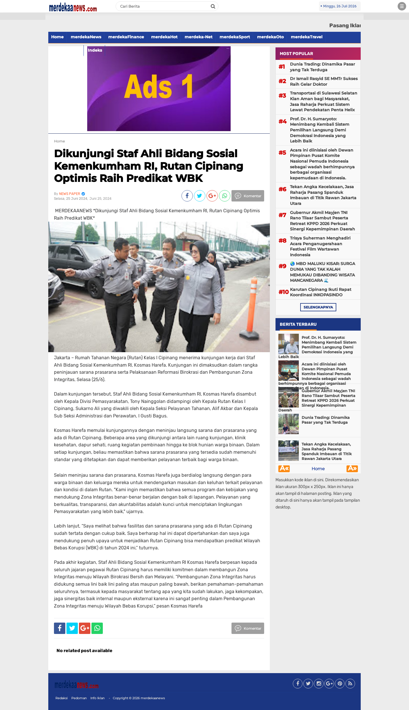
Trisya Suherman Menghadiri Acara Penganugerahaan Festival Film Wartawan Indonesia (320, 246)
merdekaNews (86, 36)
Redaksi (61, 698)
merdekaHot (164, 36)
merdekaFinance (126, 36)
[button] (22, 16)
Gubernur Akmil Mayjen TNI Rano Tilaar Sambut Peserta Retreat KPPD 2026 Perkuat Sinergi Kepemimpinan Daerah (322, 221)
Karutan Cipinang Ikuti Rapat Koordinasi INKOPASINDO (320, 292)
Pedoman (79, 698)
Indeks (95, 50)
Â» (352, 468)
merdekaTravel (306, 36)
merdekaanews (153, 698)
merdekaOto (270, 36)
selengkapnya (318, 307)
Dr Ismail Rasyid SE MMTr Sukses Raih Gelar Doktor (324, 81)
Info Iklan (97, 698)
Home (57, 36)
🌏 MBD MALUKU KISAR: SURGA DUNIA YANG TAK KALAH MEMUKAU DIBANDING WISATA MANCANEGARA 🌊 (322, 272)
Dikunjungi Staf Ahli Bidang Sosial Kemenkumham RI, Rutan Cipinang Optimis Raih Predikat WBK (148, 165)
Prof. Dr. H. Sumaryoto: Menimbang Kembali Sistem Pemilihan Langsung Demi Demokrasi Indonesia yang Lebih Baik (319, 130)
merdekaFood (66, 50)
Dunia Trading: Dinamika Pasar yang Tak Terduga (322, 67)
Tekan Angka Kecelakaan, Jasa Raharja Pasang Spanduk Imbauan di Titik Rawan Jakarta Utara (323, 195)
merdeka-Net (198, 36)
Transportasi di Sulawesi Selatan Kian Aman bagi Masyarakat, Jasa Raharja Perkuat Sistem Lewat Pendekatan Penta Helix (323, 101)
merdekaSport (235, 36)
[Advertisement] (22, 102)
